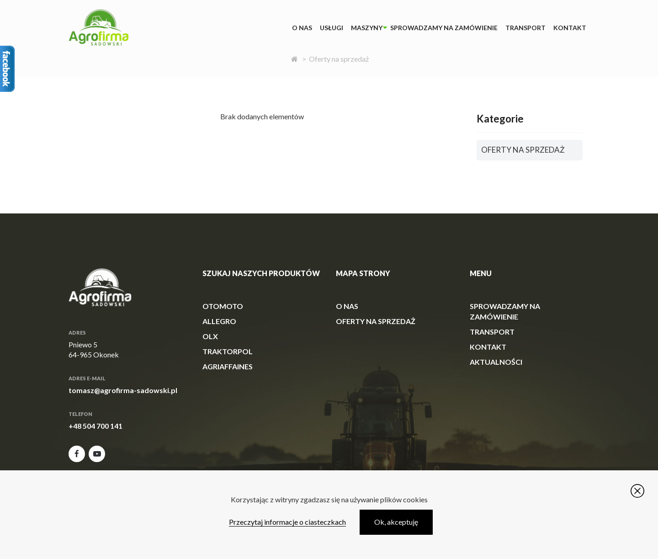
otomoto (222, 306)
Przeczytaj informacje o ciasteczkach (287, 521)
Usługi (331, 28)
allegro (219, 321)
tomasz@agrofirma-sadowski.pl (123, 390)
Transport (525, 28)
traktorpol (227, 351)
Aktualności (496, 361)
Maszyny (366, 28)
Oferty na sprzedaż (375, 321)
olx (210, 336)
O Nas (302, 28)
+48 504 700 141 (95, 425)
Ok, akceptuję (396, 521)
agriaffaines (227, 366)
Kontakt (569, 28)
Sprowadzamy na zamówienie (444, 28)
